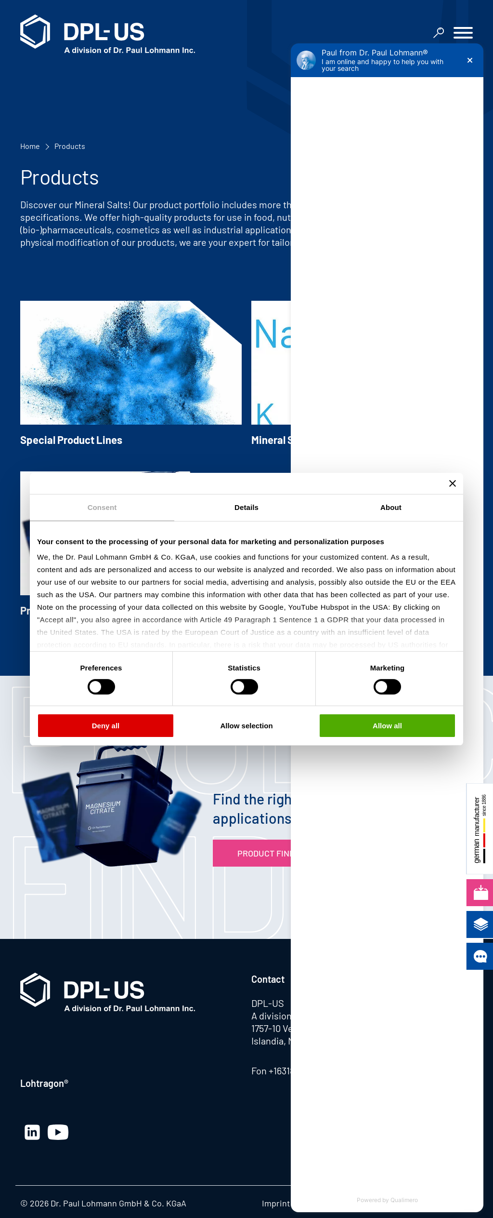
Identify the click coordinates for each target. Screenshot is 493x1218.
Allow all (387, 726)
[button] (463, 34)
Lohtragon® (44, 1083)
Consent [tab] (102, 507)
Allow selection (246, 726)
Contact (268, 979)
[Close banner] (452, 483)
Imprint (276, 1203)
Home (30, 145)
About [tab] (391, 507)
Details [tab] (246, 507)
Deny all (106, 726)
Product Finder (271, 853)
